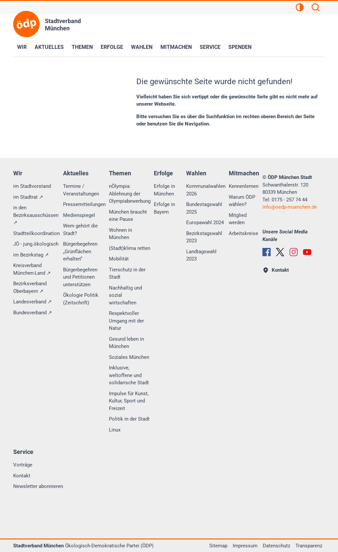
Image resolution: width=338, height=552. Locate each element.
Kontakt (21, 476)
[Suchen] (315, 8)
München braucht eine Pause (128, 216)
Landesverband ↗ (32, 302)
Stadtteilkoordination (36, 233)
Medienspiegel (79, 215)
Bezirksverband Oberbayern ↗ (30, 287)
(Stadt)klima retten (129, 248)
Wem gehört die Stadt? (80, 229)
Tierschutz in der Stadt (127, 273)
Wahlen (141, 47)
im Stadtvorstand (32, 186)
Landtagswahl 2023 (201, 255)
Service (210, 47)
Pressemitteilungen (84, 204)
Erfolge (112, 47)
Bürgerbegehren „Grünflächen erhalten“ (80, 251)
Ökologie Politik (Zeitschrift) (80, 299)
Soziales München (129, 357)
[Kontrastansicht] (299, 8)
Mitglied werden (238, 219)
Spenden (240, 47)
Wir (22, 47)
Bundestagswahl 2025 (204, 208)
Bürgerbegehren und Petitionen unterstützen (80, 277)
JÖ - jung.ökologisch (35, 244)
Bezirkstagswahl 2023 (204, 237)
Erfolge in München (164, 190)
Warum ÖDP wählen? (242, 201)
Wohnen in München (120, 234)
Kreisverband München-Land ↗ (32, 269)
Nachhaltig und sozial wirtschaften (125, 295)
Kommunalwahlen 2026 (205, 190)
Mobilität (119, 259)
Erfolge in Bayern (164, 208)
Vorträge (22, 465)
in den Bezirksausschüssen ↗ (35, 215)
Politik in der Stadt (129, 419)
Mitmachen (176, 47)
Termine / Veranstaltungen (81, 190)
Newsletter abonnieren (38, 486)
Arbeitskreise (243, 233)
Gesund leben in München (126, 343)
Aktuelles (49, 47)
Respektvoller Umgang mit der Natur (126, 320)
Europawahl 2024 (205, 222)
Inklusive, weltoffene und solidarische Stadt (129, 375)
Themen (82, 47)
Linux (114, 430)
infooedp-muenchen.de (289, 207)
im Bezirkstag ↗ (31, 255)
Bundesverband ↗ (32, 313)
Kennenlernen (243, 186)
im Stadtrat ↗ (28, 197)
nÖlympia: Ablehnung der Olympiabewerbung (130, 193)
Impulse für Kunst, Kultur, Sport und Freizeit (129, 401)
